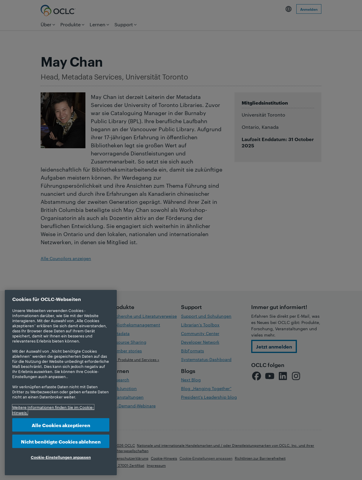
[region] (61, 382)
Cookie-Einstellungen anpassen (61, 457)
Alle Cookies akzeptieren (61, 424)
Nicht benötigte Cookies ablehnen (61, 441)
